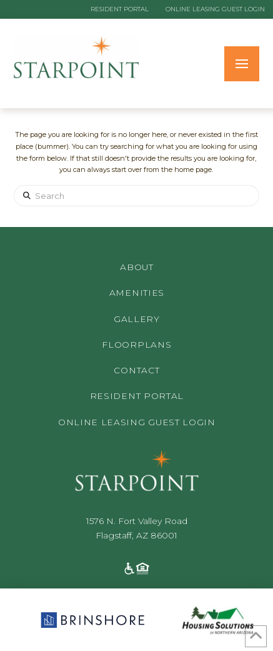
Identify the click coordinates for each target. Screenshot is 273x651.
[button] (241, 63)
